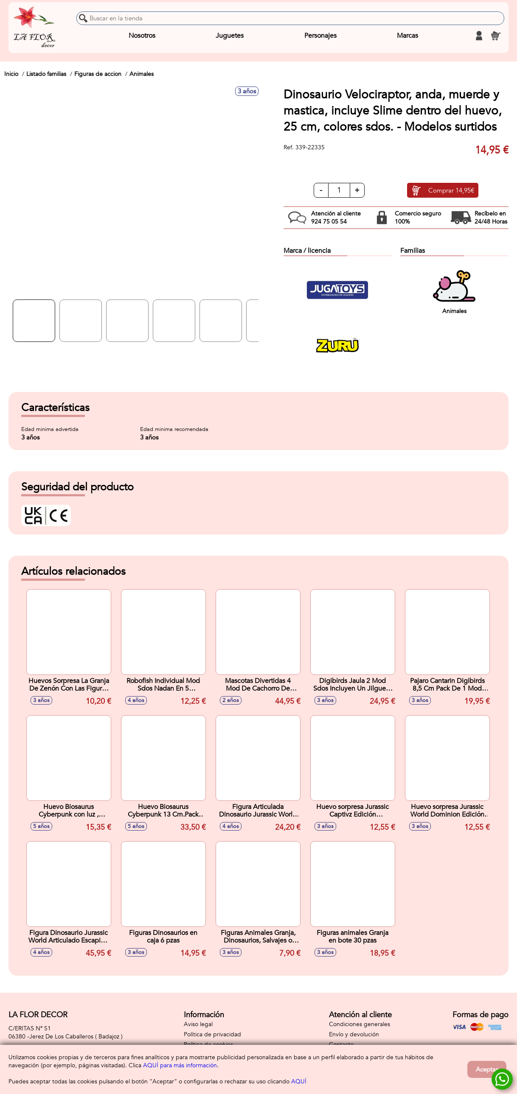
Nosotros (142, 35)
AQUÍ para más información (180, 1065)
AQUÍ (298, 1081)
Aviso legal (198, 1024)
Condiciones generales (359, 1024)
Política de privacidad (212, 1034)
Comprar (451, 190)
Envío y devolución (354, 1034)
